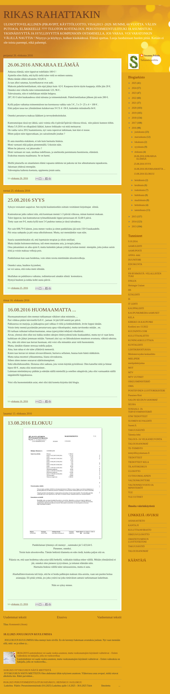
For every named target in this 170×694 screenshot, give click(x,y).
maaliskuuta (140, 200)
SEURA (132, 404)
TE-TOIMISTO (135, 448)
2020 (134, 108)
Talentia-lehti (134, 434)
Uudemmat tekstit (15, 617)
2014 (134, 221)
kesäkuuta (139, 185)
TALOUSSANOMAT (138, 444)
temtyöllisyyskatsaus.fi (139, 453)
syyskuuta (139, 147)
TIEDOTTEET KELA (138, 462)
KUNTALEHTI (135, 345)
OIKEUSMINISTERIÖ (139, 381)
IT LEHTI (133, 304)
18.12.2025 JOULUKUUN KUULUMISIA (27, 634)
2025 (134, 83)
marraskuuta (141, 137)
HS (129, 290)
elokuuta (139, 152)
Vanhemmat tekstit (109, 617)
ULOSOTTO (134, 471)
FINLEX (132, 281)
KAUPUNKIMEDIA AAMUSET (143, 313)
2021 (134, 103)
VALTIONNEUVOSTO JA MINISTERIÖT (140, 486)
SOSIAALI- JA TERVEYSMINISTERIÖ (140, 410)
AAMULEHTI (135, 246)
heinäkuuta (140, 180)
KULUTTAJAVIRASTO (139, 530)
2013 (134, 226)
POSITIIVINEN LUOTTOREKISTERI (146, 390)
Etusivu (62, 617)
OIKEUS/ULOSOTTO (139, 534)
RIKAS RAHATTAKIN (51, 14)
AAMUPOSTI (135, 250)
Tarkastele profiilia (149, 60)
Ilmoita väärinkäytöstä (141, 506)
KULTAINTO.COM (137, 331)
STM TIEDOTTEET (137, 416)
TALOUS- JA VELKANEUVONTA (145, 439)
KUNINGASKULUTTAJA (141, 340)
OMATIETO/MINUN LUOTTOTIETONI (138, 540)
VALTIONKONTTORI (139, 480)
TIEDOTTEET (135, 457)
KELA (131, 317)
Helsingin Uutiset (136, 285)
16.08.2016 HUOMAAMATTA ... (42, 309)
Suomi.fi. (132, 425)
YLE (130, 492)
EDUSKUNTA (135, 264)
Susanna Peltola (152, 55)
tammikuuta (140, 210)
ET (129, 269)
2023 (134, 93)
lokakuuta (139, 142)
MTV (130, 372)
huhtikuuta (140, 195)
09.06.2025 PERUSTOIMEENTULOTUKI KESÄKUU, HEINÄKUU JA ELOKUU (42, 682)
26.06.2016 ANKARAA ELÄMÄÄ (43, 64)
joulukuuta (140, 132)
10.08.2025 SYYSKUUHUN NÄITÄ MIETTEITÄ (27, 670)
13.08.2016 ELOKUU (30, 423)
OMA (131, 386)
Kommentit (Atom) (18, 624)
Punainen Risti (135, 395)
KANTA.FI (133, 525)
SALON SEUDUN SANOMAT (143, 400)
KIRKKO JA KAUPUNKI (140, 322)
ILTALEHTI (134, 294)
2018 (134, 118)
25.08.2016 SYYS (26, 200)
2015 (134, 216)
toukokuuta (140, 190)
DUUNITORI (134, 260)
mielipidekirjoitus (136, 363)
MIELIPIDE (134, 358)
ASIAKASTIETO (136, 521)
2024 (134, 88)
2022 (134, 98)
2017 (134, 123)
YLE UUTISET (135, 497)
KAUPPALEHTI (136, 308)
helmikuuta (140, 205)
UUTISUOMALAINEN (139, 476)
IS (129, 299)
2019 (134, 113)
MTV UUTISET (135, 377)
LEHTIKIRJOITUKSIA (139, 349)
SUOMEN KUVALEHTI (140, 421)
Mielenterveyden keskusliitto (141, 354)
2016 (134, 128)
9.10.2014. (133, 241)
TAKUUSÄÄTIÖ (136, 430)
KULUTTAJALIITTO (138, 336)
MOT (130, 368)
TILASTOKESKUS (137, 466)
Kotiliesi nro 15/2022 (138, 326)
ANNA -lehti (134, 255)
